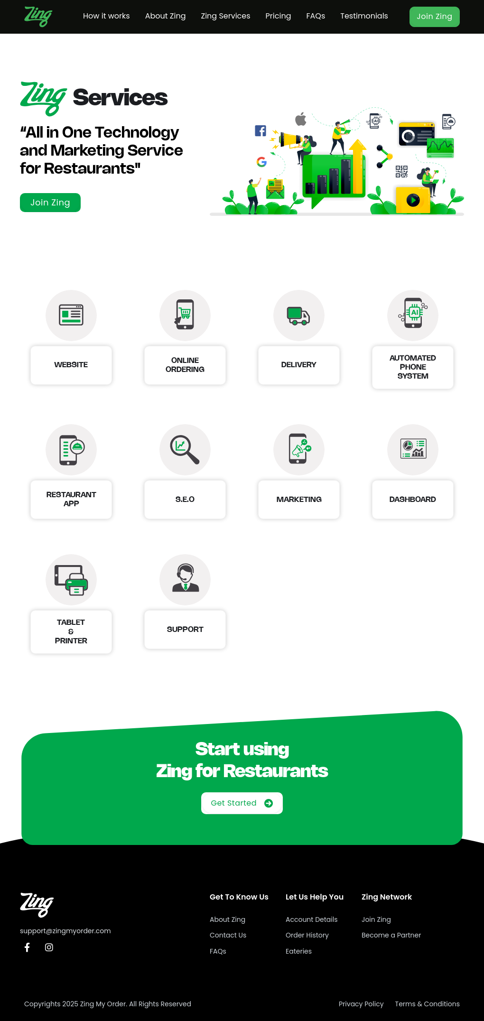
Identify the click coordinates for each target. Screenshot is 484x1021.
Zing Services (225, 15)
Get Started (242, 803)
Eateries (299, 951)
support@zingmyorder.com (65, 931)
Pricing (278, 15)
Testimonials (364, 15)
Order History (307, 935)
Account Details (311, 919)
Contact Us (228, 935)
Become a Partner (391, 935)
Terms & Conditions (427, 1004)
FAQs (315, 15)
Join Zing (434, 16)
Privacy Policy (361, 1004)
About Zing (165, 15)
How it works (106, 15)
